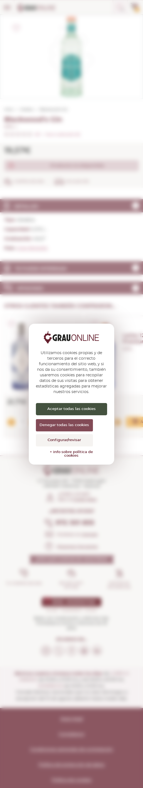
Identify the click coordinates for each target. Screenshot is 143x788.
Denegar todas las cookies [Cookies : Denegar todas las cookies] (64, 425)
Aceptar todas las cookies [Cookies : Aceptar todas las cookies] (71, 409)
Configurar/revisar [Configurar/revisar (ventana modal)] (64, 440)
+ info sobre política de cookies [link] (71, 454)
